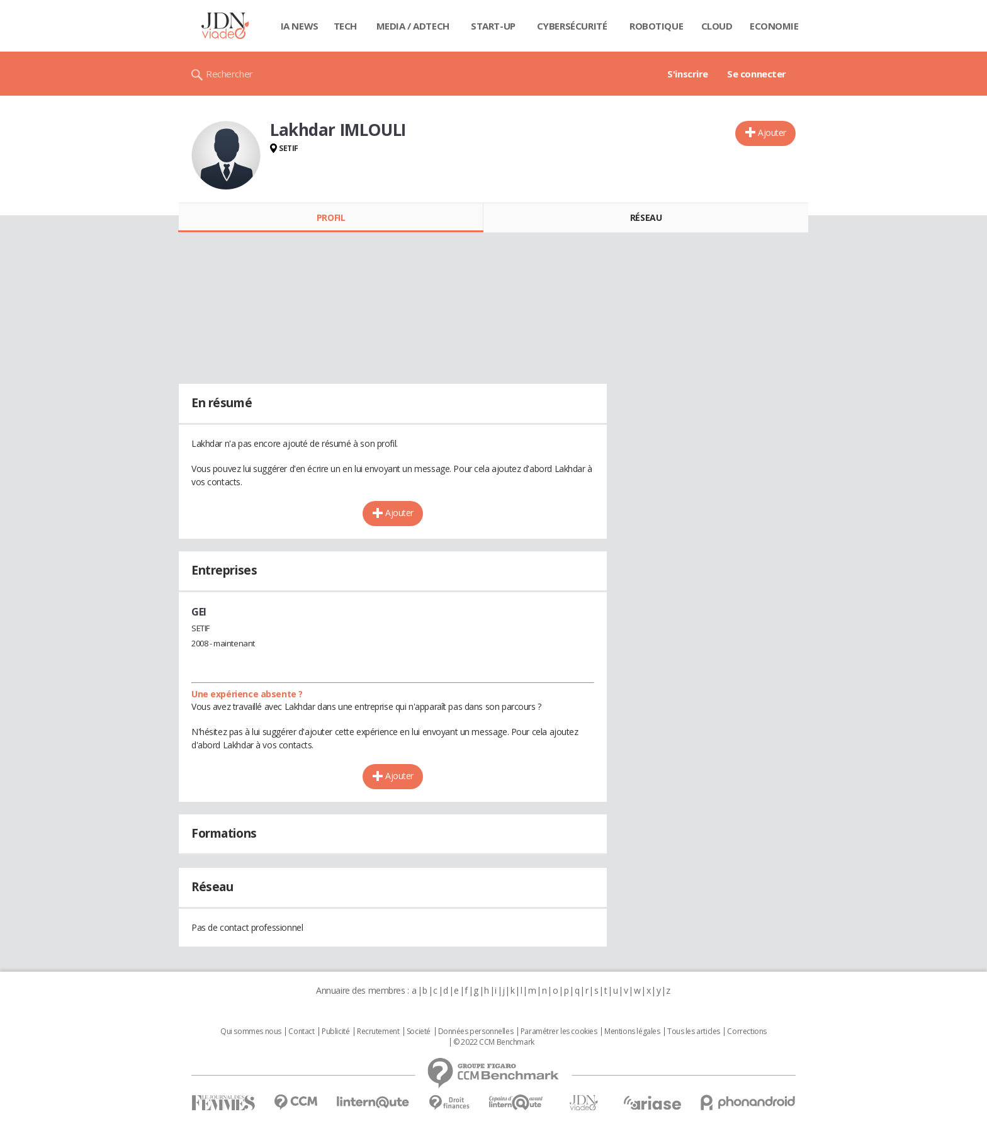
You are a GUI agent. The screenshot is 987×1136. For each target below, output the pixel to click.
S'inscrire (687, 73)
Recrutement (378, 1031)
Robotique (656, 26)
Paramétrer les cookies (559, 1031)
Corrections (746, 1031)
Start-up (493, 26)
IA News (300, 26)
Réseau (646, 217)
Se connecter (756, 73)
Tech (345, 26)
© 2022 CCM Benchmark (493, 1042)
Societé (419, 1031)
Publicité (335, 1031)
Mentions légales (632, 1031)
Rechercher (229, 73)
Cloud (717, 26)
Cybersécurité (572, 26)
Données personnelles (476, 1031)
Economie (774, 26)
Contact (301, 1031)
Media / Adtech (412, 26)
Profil (331, 217)
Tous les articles (693, 1031)
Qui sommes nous (250, 1031)
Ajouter (772, 132)
